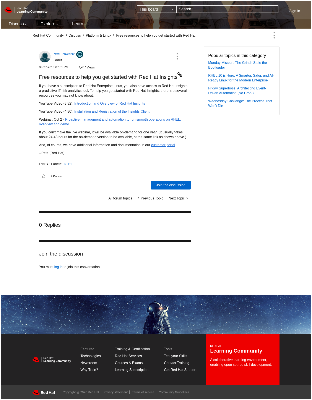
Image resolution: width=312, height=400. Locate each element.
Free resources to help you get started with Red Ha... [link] (156, 35)
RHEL (68, 164)
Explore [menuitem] (48, 23)
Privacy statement (116, 392)
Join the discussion (170, 185)
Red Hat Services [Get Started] (128, 356)
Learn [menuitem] (77, 23)
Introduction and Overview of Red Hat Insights (109, 103)
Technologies (91, 356)
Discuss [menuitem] (16, 23)
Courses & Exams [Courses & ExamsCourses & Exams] (129, 363)
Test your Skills (175, 356)
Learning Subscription (131, 370)
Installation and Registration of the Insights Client (112, 111)
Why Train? (89, 370)
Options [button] (274, 35)
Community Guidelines (174, 392)
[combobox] (227, 9)
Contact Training (176, 363)
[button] (177, 56)
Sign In (294, 11)
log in (58, 267)
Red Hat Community (48, 35)
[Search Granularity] (156, 9)
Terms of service (143, 392)
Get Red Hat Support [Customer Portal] (180, 370)
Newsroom (89, 363)
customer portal (163, 145)
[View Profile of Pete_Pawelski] (64, 54)
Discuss (75, 35)
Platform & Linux (98, 35)
